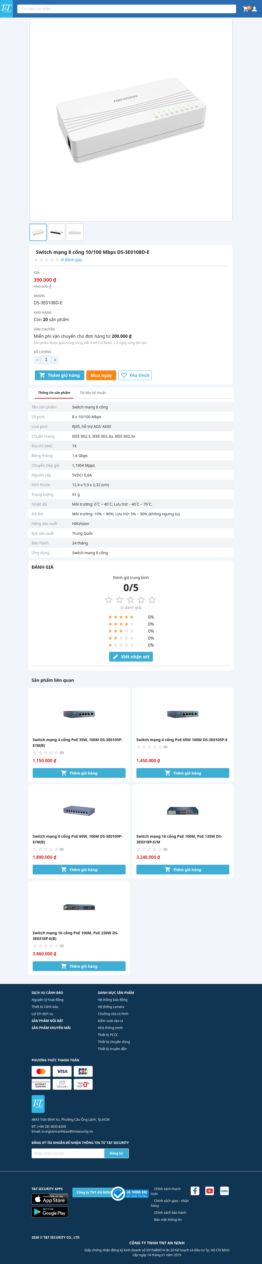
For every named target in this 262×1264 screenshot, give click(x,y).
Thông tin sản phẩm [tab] (54, 392)
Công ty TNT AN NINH (94, 1192)
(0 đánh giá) (71, 259)
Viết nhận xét (131, 656)
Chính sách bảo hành (170, 1212)
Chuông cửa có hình (113, 1013)
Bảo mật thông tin (168, 1219)
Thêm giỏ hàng (59, 375)
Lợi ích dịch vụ (42, 1013)
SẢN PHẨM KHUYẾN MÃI (51, 1027)
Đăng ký (116, 1153)
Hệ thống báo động (112, 999)
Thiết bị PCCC (108, 1035)
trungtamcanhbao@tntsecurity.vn (67, 1131)
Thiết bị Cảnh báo (45, 1006)
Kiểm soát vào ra (110, 1020)
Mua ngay (101, 375)
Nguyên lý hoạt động (47, 999)
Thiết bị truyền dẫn (112, 1049)
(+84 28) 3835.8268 (51, 1126)
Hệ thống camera (111, 1006)
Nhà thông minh (110, 1027)
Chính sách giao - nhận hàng (170, 1203)
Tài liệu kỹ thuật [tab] (93, 392)
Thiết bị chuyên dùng (114, 1042)
